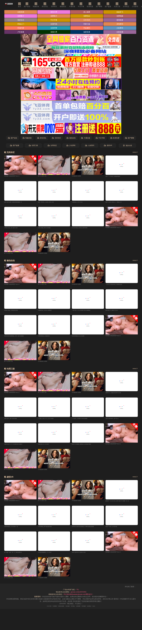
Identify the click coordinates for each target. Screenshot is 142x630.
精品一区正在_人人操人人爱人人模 (50, 203)
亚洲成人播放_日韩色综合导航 (14, 312)
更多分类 (127, 146)
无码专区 (59, 4)
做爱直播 (87, 33)
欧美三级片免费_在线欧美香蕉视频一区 (18, 203)
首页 (25, 4)
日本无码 (87, 20)
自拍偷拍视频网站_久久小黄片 (48, 555)
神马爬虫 (74, 609)
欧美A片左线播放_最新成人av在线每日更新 (87, 446)
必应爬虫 (97, 609)
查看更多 (134, 153)
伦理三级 (122, 4)
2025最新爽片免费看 (79, 176)
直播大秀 (54, 33)
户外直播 (21, 33)
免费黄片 (54, 16)
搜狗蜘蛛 (81, 609)
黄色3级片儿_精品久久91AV (115, 312)
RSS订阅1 (40, 609)
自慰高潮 (21, 12)
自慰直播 (120, 33)
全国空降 (54, 28)
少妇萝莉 (120, 28)
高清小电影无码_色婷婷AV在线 (82, 555)
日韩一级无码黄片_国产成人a (116, 421)
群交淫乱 (50, 4)
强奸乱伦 (21, 20)
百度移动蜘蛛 (57, 609)
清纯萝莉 (120, 24)
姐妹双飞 (120, 12)
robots (103, 609)
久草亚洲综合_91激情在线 (47, 338)
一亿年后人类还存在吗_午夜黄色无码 (118, 286)
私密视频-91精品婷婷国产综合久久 (16, 176)
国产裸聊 (104, 4)
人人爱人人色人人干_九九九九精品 (50, 421)
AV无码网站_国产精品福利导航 (48, 529)
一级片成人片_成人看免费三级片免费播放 (86, 312)
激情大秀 (54, 12)
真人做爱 (87, 12)
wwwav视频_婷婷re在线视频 (48, 229)
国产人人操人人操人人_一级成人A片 (118, 203)
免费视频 (120, 16)
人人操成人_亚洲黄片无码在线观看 (84, 421)
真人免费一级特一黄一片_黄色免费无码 (18, 555)
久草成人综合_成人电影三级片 (14, 229)
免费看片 (21, 16)
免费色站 (87, 16)
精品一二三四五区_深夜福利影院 (117, 177)
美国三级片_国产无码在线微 (14, 421)
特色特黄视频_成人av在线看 (81, 338)
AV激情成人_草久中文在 (80, 203)
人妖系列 (89, 146)
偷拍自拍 (68, 4)
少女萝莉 (70, 146)
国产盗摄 (113, 4)
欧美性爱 (95, 4)
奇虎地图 (89, 609)
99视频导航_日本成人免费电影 (48, 312)
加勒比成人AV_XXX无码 (46, 446)
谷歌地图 (66, 609)
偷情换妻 (120, 20)
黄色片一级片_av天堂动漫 (115, 529)
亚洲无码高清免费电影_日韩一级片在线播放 (19, 338)
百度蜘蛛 (48, 609)
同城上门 (21, 24)
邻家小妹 (87, 24)
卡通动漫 (77, 4)
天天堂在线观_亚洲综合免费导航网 (84, 229)
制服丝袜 (41, 4)
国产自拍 (32, 4)
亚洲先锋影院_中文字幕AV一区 (15, 529)
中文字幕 (86, 4)
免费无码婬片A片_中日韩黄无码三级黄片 (18, 446)
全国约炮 (54, 24)
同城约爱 (21, 28)
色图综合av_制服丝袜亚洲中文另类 (118, 395)
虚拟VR (108, 146)
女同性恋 (131, 4)
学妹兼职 (87, 28)
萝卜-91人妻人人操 (44, 176)
